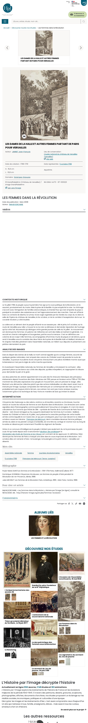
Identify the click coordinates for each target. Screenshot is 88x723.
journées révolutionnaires (49, 453)
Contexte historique (14, 299)
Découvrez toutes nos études (24, 28)
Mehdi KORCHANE (16, 205)
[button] (80, 47)
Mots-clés (7, 447)
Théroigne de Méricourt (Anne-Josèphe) (39, 459)
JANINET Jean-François (21, 152)
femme (30, 453)
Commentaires (10, 498)
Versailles (69, 453)
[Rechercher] (46, 21)
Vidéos (6, 209)
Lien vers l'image (14, 188)
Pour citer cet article (13, 485)
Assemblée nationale (13, 453)
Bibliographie (9, 466)
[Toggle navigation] (5, 21)
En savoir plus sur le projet (72, 710)
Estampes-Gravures (22, 177)
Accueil (6, 28)
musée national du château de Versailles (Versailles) (60, 155)
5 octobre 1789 (66, 164)
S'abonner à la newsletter (79, 15)
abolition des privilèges (49, 432)
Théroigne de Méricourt (35, 420)
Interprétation (11, 397)
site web (49, 159)
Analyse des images (13, 349)
